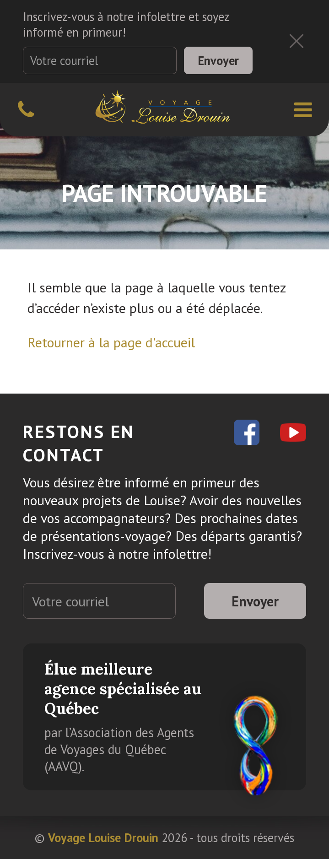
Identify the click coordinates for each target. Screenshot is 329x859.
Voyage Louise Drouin (103, 837)
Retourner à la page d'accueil (111, 342)
